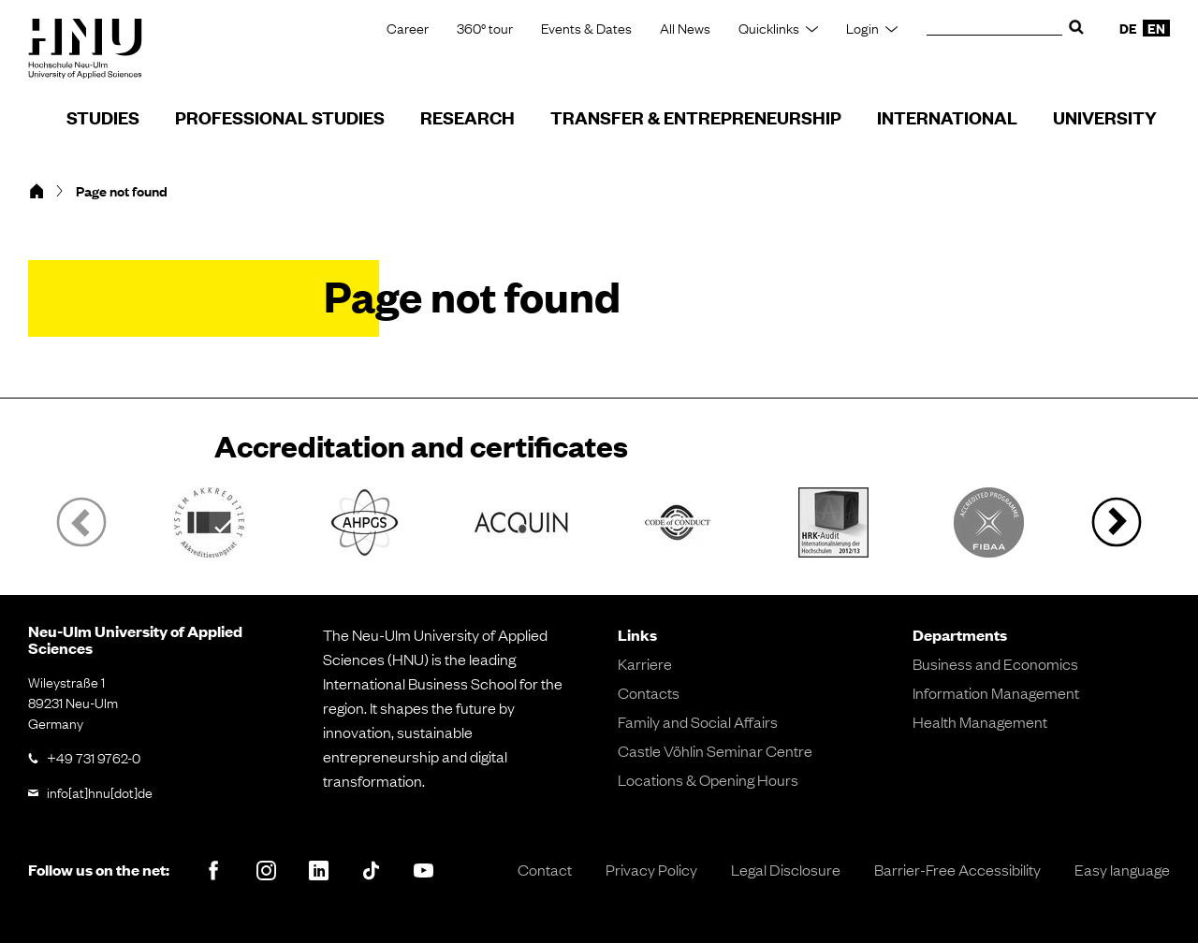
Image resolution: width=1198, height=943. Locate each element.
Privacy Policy (651, 869)
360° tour (485, 28)
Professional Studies (280, 117)
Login (862, 28)
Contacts (648, 692)
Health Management (980, 721)
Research (467, 117)
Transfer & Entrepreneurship (695, 117)
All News (685, 28)
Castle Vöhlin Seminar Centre (715, 750)
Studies (102, 117)
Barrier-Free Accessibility (957, 869)
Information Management (996, 692)
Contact (545, 869)
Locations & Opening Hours (708, 779)
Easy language (1122, 869)
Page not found (122, 190)
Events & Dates (586, 28)
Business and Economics (995, 663)
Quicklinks (768, 28)
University (1105, 117)
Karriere (645, 663)
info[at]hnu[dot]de (100, 791)
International (947, 117)
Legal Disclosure (785, 869)
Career (408, 28)
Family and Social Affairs (698, 721)
